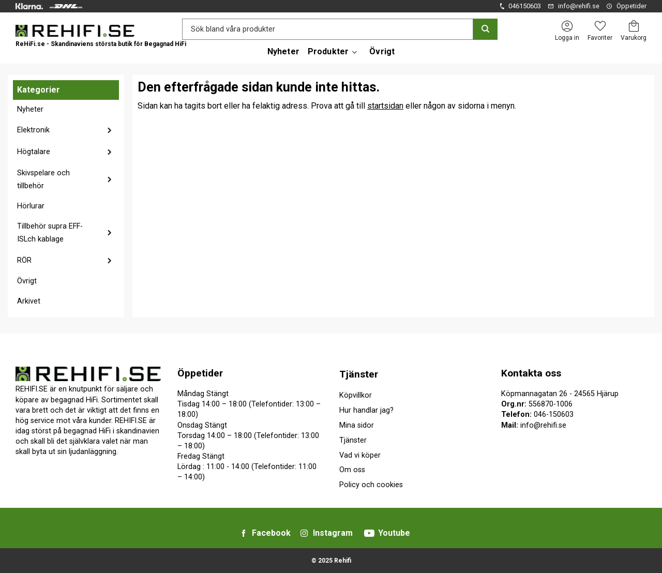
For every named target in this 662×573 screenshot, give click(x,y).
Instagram (333, 533)
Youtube (394, 533)
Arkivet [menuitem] (28, 301)
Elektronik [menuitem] (33, 130)
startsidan (385, 106)
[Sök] (485, 29)
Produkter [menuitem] (328, 51)
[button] (600, 26)
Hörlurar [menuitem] (30, 206)
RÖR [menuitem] (24, 260)
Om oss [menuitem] (352, 469)
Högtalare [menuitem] (33, 151)
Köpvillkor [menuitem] (355, 395)
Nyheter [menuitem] (283, 51)
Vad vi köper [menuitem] (360, 455)
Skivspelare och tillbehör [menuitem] (43, 180)
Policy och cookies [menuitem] (371, 484)
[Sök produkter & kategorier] (327, 29)
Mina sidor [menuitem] (356, 425)
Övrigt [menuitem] (382, 51)
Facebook (271, 533)
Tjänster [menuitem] (358, 374)
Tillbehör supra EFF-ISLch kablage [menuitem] (50, 233)
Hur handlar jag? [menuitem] (366, 410)
